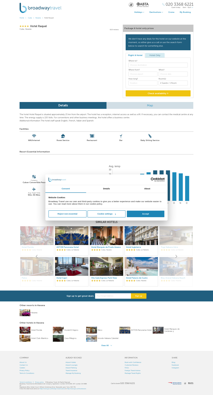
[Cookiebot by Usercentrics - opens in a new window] (153, 180)
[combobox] (158, 65)
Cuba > (31, 18)
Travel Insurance (71, 370)
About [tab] (147, 188)
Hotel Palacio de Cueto (137, 278)
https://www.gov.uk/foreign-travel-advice (52, 389)
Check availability (158, 93)
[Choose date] (173, 74)
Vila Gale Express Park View (104, 278)
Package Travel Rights (133, 373)
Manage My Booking (73, 373)
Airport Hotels (71, 362)
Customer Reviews (131, 365)
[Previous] (37, 256)
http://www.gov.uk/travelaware (76, 389)
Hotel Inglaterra (133, 247)
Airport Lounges (71, 365)
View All (105, 345)
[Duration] (143, 83)
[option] (71, 256)
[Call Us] (177, 4)
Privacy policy (39, 382)
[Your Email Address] (113, 296)
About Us (23, 362)
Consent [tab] (66, 188)
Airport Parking (71, 368)
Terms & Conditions (27, 373)
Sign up (138, 296)
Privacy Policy (24, 370)
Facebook (175, 365)
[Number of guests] (173, 83)
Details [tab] (106, 188)
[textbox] (159, 65)
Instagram (175, 368)
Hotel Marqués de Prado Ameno (106, 247)
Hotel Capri (62, 278)
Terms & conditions (26, 382)
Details (63, 105)
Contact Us (24, 365)
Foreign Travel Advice (132, 370)
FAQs (127, 368)
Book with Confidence (133, 362)
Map (150, 105)
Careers (22, 368)
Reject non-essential (67, 214)
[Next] (176, 256)
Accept (145, 214)
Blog (173, 362)
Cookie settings (106, 214)
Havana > (39, 18)
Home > (23, 18)
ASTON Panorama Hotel (68, 247)
